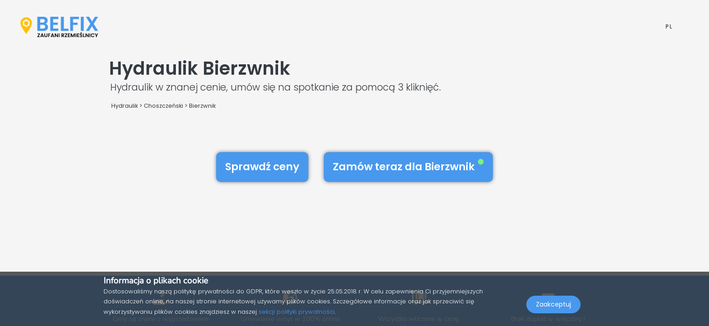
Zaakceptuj (553, 306)
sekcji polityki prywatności (297, 311)
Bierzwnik (202, 106)
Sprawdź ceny (262, 166)
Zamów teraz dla (408, 166)
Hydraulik (124, 106)
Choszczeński (163, 106)
